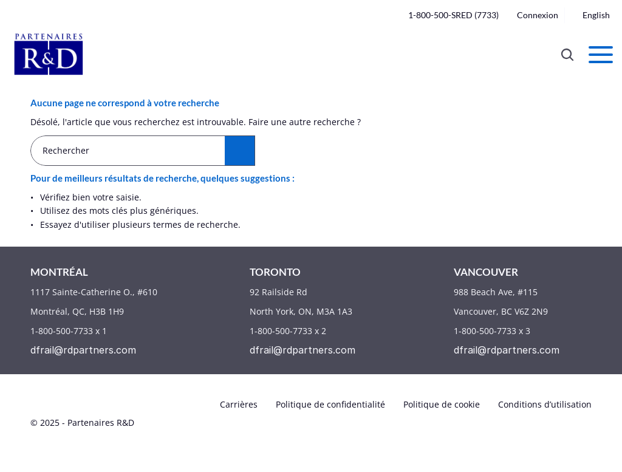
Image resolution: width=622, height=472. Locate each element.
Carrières (239, 404)
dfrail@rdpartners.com (83, 350)
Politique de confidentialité (330, 404)
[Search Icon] (567, 55)
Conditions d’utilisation (545, 404)
